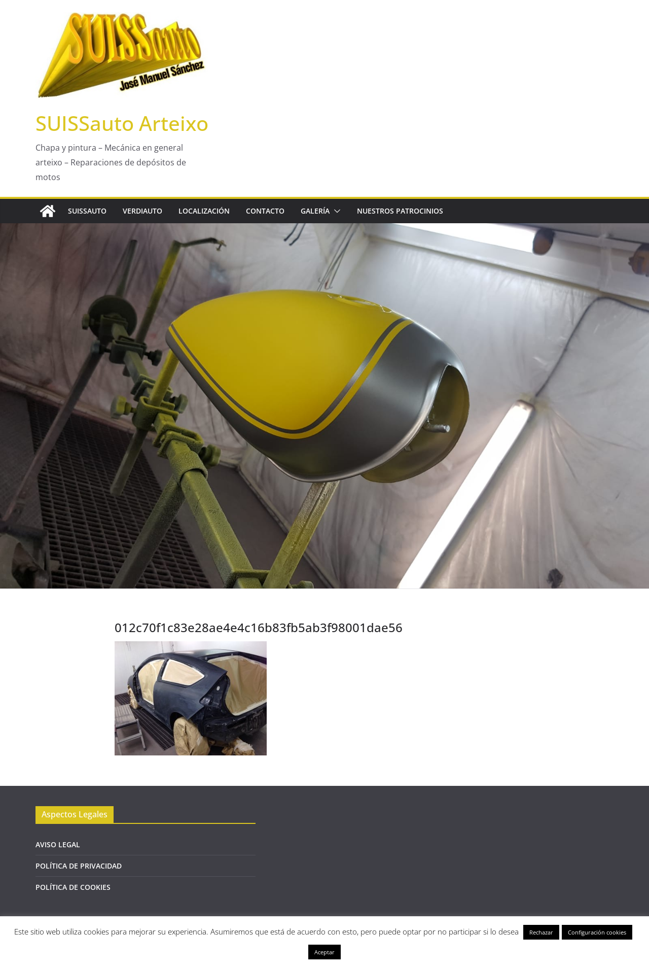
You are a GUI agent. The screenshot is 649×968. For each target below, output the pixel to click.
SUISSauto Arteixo (121, 123)
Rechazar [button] (541, 932)
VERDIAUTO (142, 211)
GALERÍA (315, 211)
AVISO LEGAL (57, 844)
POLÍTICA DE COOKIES (73, 887)
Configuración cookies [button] (597, 932)
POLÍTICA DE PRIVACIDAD (78, 866)
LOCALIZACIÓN (204, 211)
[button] (335, 211)
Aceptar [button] (324, 952)
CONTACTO (265, 211)
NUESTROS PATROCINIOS (400, 211)
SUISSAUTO (87, 211)
